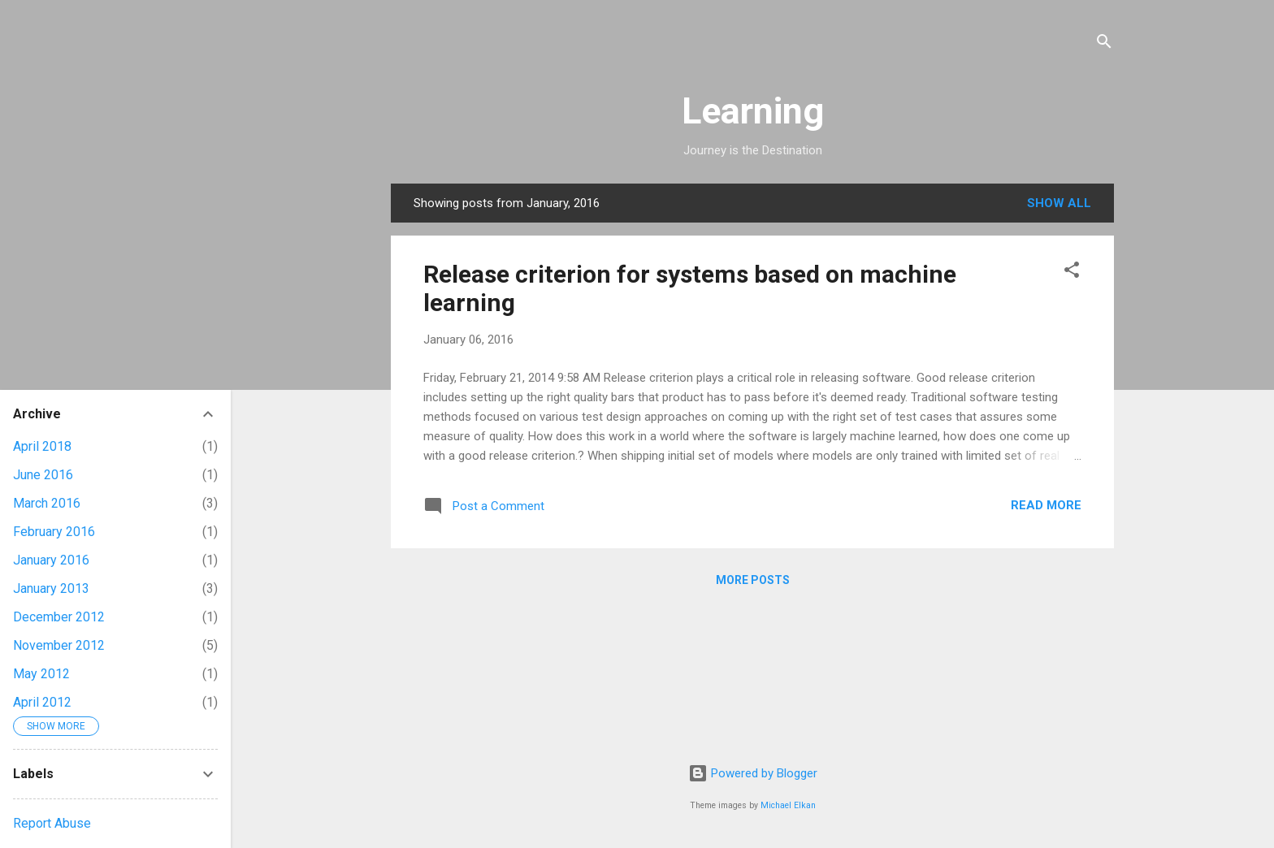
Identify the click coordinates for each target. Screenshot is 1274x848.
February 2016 (54, 531)
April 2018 (42, 446)
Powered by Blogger (752, 773)
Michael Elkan (788, 805)
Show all (1059, 203)
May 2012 (41, 673)
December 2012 (59, 617)
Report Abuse (52, 823)
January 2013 (51, 588)
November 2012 (59, 645)
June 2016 (43, 474)
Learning (753, 110)
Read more (1046, 505)
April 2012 (42, 702)
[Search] (1104, 44)
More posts (753, 579)
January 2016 (51, 560)
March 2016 (46, 503)
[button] (1071, 272)
